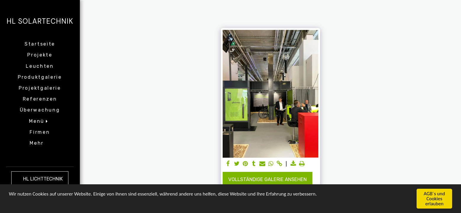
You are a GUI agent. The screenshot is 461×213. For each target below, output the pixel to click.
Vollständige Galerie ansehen (267, 179)
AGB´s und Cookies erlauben (434, 199)
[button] (39, 121)
